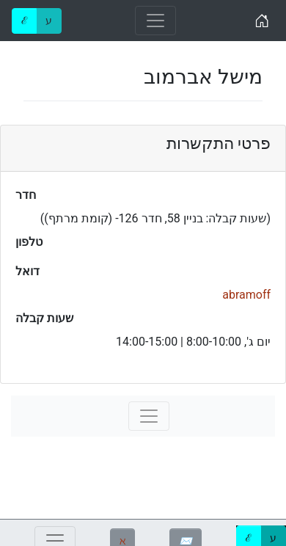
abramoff (246, 295)
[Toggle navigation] (155, 20)
